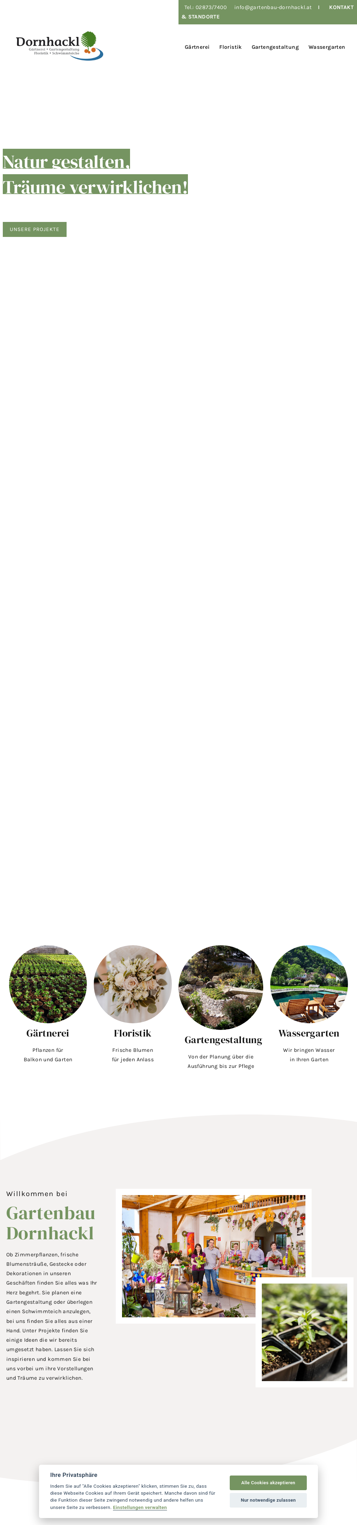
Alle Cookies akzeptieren (268, 1482)
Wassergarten (309, 1033)
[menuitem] (195, 46)
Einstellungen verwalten (140, 1507)
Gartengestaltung (223, 1039)
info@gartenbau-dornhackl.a (272, 7)
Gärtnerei (47, 1033)
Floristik (133, 1033)
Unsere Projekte (35, 229)
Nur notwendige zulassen (268, 1500)
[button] (48, 1009)
